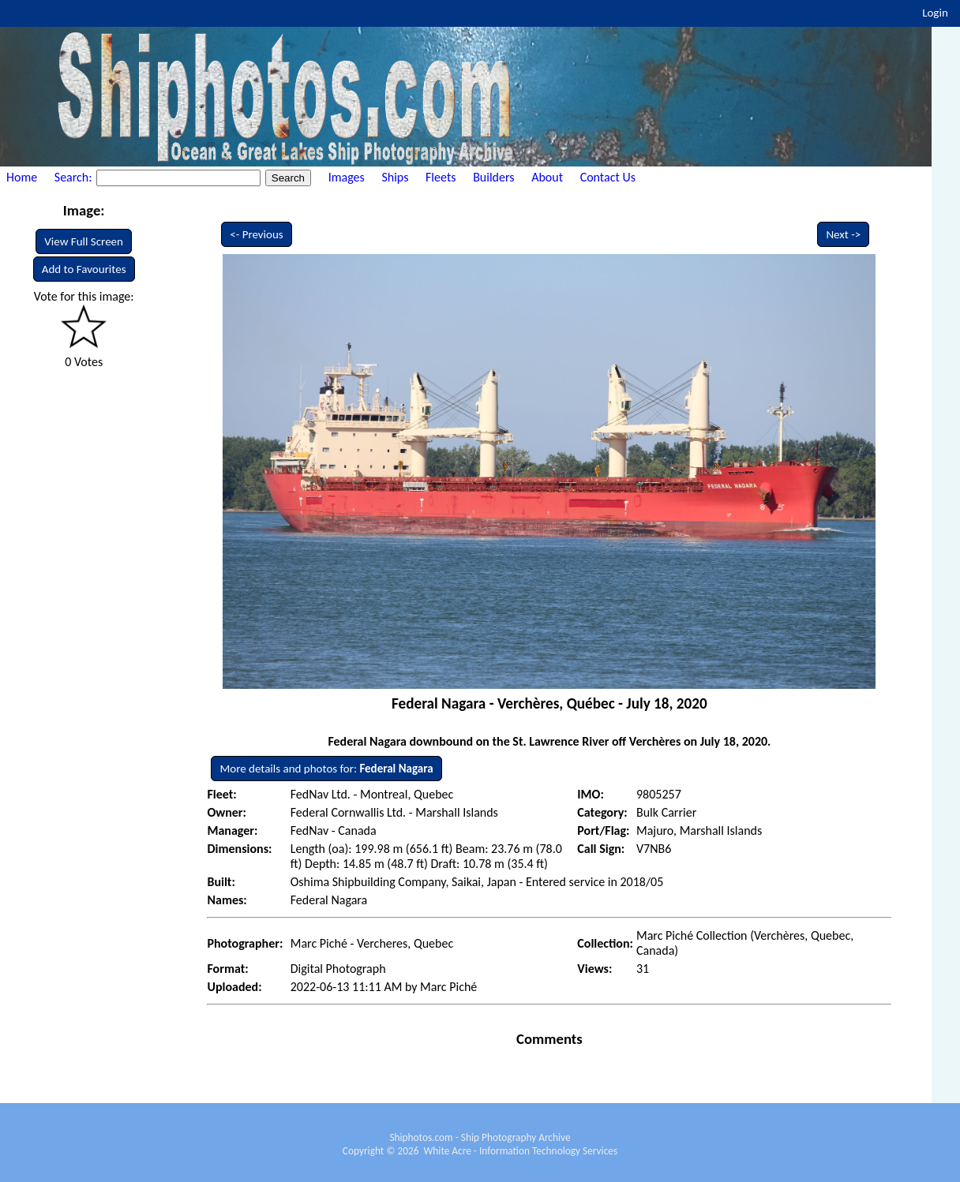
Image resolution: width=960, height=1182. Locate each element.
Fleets (441, 177)
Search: (74, 177)
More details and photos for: (326, 768)
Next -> (843, 234)
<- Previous (256, 234)
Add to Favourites (84, 269)
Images (346, 177)
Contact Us (608, 177)
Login (935, 13)
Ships (394, 177)
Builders (493, 177)
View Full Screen (83, 241)
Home (21, 177)
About (547, 177)
